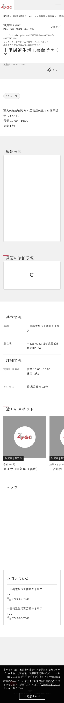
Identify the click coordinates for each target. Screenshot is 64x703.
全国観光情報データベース (24, 16)
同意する (32, 696)
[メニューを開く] (58, 5)
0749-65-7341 (21, 598)
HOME (6, 16)
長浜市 (51, 16)
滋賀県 (42, 16)
